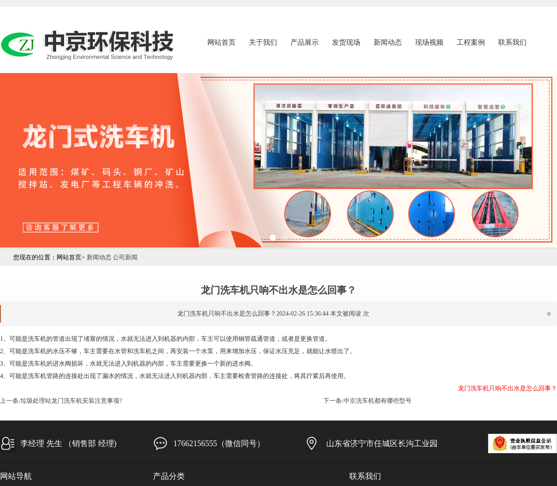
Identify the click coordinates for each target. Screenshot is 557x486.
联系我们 (512, 42)
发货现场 (346, 42)
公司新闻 (125, 257)
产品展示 (304, 42)
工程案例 (471, 42)
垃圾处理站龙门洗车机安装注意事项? (71, 400)
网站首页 (221, 42)
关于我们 (263, 42)
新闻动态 (388, 42)
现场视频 (429, 42)
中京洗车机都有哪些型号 (377, 400)
